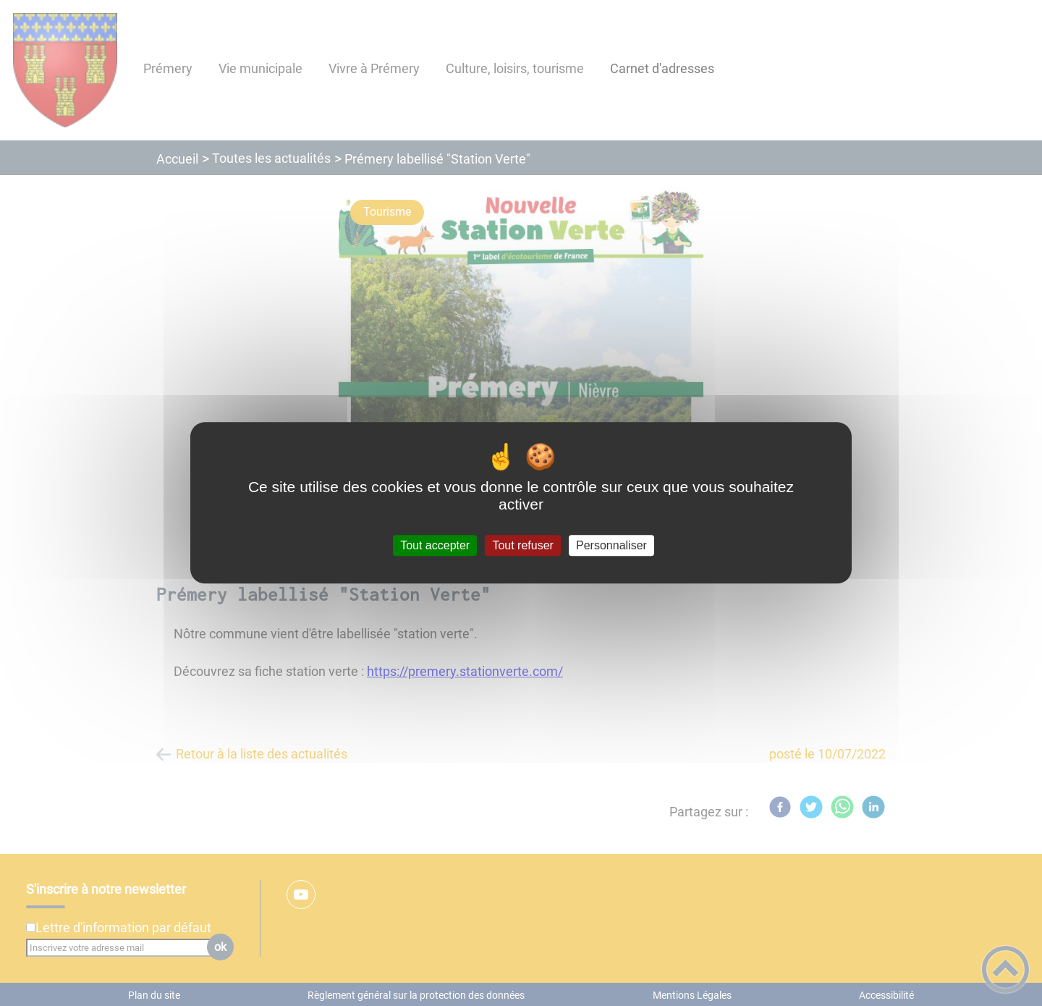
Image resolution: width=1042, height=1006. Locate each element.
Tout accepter (435, 545)
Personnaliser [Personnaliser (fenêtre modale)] (611, 545)
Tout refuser (522, 545)
